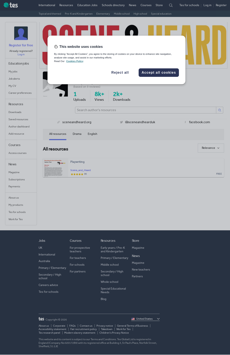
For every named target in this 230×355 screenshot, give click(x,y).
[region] (116, 60)
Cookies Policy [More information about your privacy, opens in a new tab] (74, 61)
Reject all (120, 72)
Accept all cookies (159, 72)
